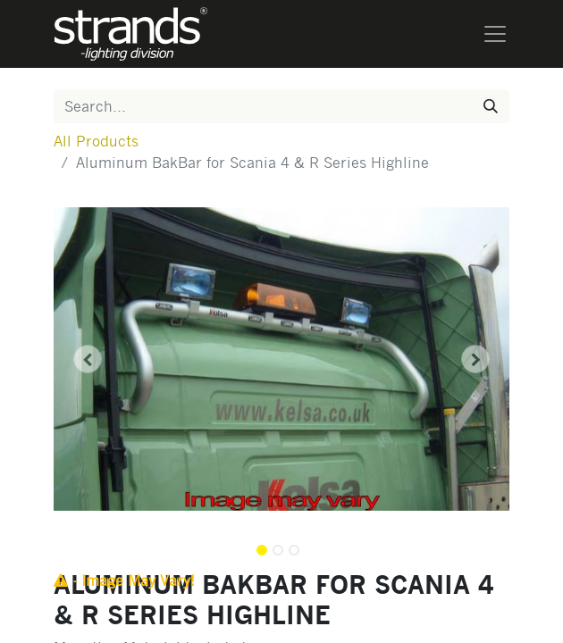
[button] (88, 359)
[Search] (490, 106)
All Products (96, 140)
